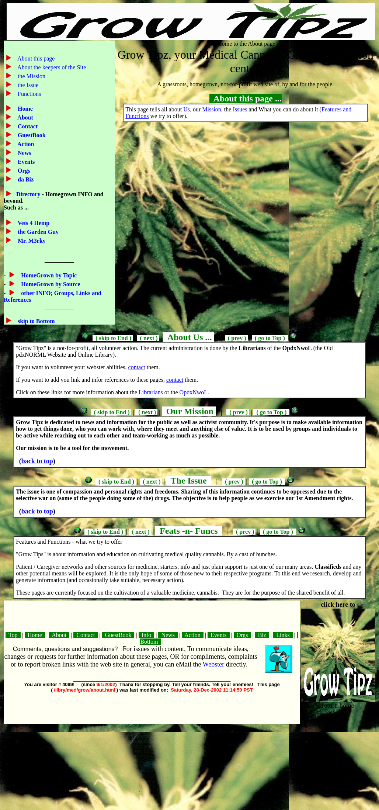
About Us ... (188, 337)
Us (186, 109)
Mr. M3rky (31, 241)
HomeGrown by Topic (48, 275)
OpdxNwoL (194, 392)
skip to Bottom (35, 321)
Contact (27, 126)
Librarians (151, 392)
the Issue (27, 85)
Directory (29, 194)
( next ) (148, 338)
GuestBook (31, 135)
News (23, 153)
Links (282, 635)
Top (13, 635)
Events (25, 162)
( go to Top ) (270, 338)
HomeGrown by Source (50, 284)
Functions (28, 94)
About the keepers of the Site (51, 67)
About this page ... (245, 98)
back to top (37, 461)
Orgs (23, 170)
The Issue (188, 480)
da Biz (25, 179)
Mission (211, 109)
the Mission (30, 76)
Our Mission (189, 411)
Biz (262, 635)
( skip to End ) (113, 338)
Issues (240, 109)
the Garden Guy (37, 232)
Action (25, 144)
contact (136, 367)
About (24, 117)
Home (24, 108)
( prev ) (236, 338)
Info (146, 635)
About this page (35, 58)
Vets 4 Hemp (32, 223)
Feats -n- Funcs (188, 531)
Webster (214, 664)
